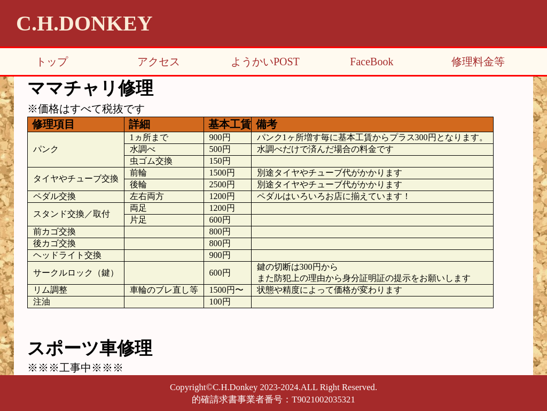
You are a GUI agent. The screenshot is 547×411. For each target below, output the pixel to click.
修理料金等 (478, 61)
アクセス (158, 61)
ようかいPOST (265, 61)
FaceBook (371, 61)
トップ (52, 61)
